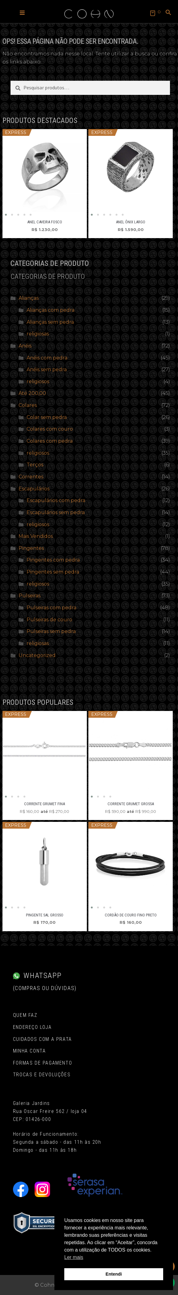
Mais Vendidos (36, 536)
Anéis (25, 346)
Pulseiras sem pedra (51, 631)
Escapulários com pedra (56, 500)
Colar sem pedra (47, 417)
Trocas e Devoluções (41, 1075)
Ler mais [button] (73, 1257)
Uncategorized (37, 655)
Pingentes (31, 548)
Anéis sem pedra (47, 369)
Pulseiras (29, 596)
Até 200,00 (32, 393)
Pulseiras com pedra (51, 608)
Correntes (31, 477)
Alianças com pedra (50, 310)
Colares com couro (50, 429)
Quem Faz (25, 1015)
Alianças (29, 298)
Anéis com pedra (47, 358)
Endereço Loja (32, 1027)
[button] (22, 12)
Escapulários (34, 489)
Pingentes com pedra (53, 560)
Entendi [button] (114, 1274)
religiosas (38, 334)
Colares (28, 405)
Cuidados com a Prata (42, 1039)
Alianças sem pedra (50, 322)
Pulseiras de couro (49, 620)
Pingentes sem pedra (53, 572)
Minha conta (29, 1051)
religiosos (38, 381)
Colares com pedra (50, 441)
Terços (35, 465)
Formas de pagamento (42, 1063)
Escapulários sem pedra (56, 512)
